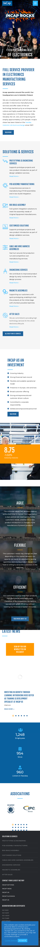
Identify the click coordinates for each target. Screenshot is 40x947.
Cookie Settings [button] (11, 941)
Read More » (14, 176)
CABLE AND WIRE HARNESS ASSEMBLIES (17, 860)
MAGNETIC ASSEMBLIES (11, 870)
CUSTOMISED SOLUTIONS (11, 855)
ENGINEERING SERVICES (11, 865)
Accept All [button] (22, 940)
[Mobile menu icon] (35, 3)
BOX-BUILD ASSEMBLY (10, 850)
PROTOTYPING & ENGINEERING (14, 841)
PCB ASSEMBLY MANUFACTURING (15, 845)
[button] (13, 715)
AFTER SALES (7, 874)
